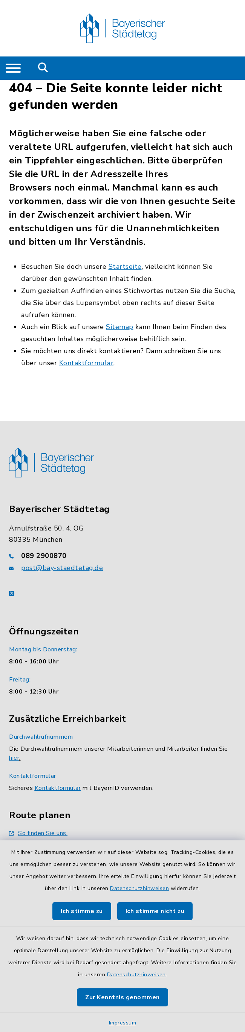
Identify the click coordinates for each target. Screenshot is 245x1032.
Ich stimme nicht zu (155, 911)
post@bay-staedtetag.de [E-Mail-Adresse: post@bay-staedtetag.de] (62, 567)
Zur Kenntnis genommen (122, 997)
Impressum (122, 1022)
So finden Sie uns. (38, 833)
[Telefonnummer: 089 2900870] (122, 555)
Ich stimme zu (82, 911)
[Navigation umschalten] (13, 68)
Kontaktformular (86, 362)
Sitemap (119, 326)
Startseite (125, 266)
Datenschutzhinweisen (139, 888)
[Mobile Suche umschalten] (43, 68)
